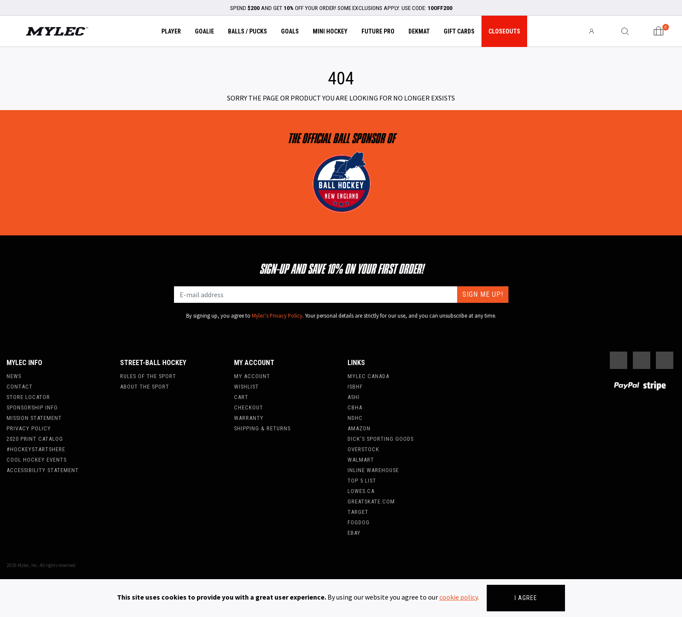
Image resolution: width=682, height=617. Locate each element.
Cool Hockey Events (37, 459)
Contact (20, 386)
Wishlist (246, 386)
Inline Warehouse (373, 470)
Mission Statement (34, 418)
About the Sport (144, 386)
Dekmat (419, 31)
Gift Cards (459, 31)
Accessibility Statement (43, 470)
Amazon (359, 428)
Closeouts (504, 31)
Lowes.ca (361, 491)
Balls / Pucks (247, 31)
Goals (290, 31)
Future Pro (377, 31)
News (14, 376)
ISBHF (355, 386)
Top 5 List (362, 480)
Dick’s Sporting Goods (381, 439)
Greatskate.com (371, 501)
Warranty (249, 418)
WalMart (361, 459)
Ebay (354, 533)
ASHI (354, 397)
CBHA (355, 407)
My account (252, 376)
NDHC (355, 418)
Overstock (363, 449)
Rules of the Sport (148, 376)
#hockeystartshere (36, 449)
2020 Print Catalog (35, 439)
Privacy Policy (29, 428)
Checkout (248, 407)
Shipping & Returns (262, 428)
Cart (241, 397)
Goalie (204, 31)
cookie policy (458, 597)
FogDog (359, 522)
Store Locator (28, 397)
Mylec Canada (368, 376)
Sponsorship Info (32, 407)
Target (358, 512)
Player (171, 31)
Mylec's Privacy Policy (277, 315)
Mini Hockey (330, 31)
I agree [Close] (526, 597)
